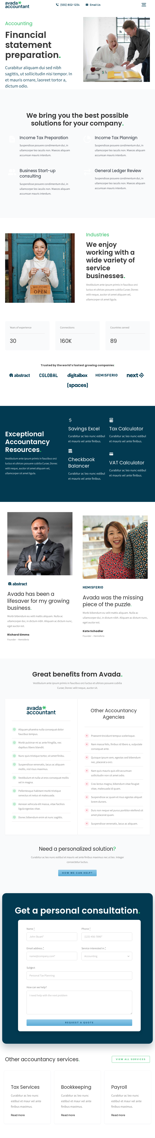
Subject (31, 967)
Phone (86, 929)
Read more (18, 1115)
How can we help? (37, 987)
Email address (35, 948)
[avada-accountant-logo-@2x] (17, 2)
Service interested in (93, 948)
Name (31, 929)
